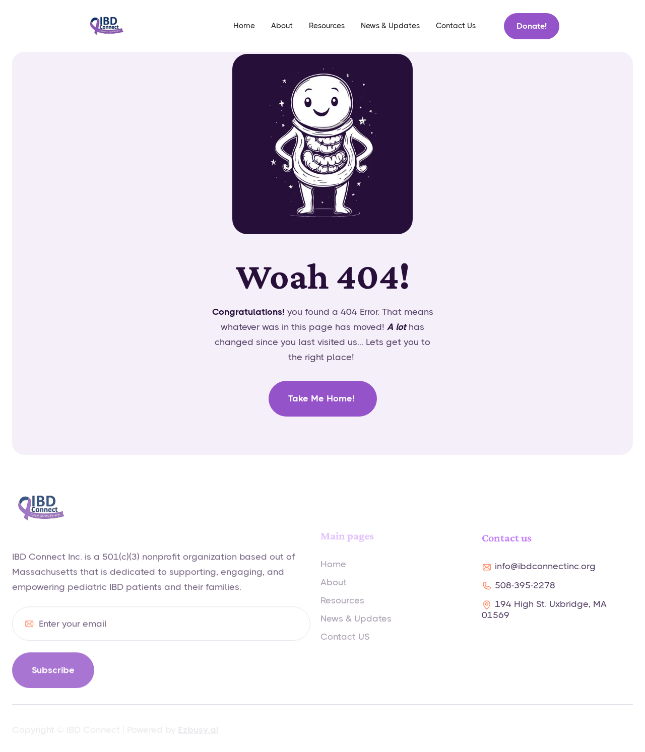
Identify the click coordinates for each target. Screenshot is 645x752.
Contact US (344, 642)
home (244, 25)
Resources (327, 25)
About (282, 25)
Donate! (532, 26)
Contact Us (456, 25)
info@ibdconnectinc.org (545, 566)
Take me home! (322, 398)
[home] (106, 26)
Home (333, 569)
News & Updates (390, 25)
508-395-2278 (525, 585)
